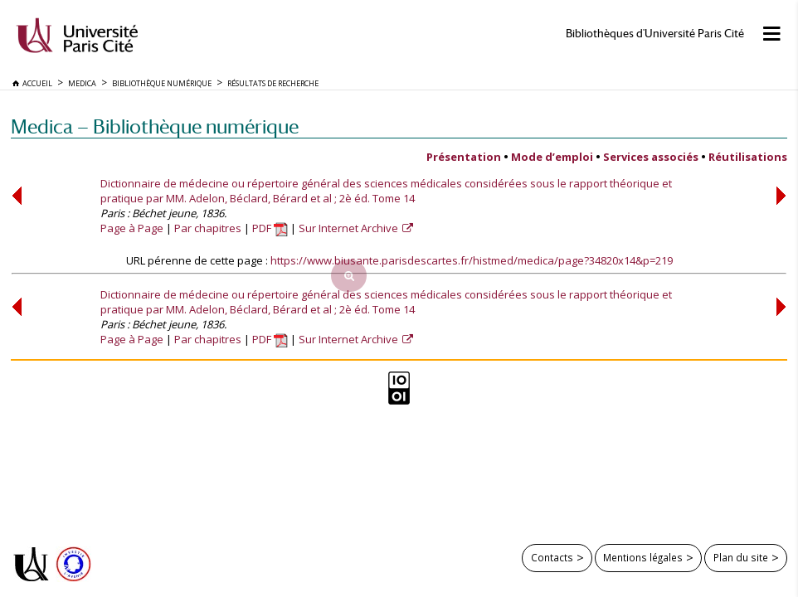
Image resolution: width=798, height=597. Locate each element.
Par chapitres (207, 228)
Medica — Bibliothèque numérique (155, 126)
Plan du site (740, 557)
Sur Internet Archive (350, 228)
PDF (270, 228)
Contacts (552, 557)
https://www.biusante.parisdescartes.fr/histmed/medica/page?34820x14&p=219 (471, 260)
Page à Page (131, 228)
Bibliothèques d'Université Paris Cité (655, 33)
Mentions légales (643, 557)
